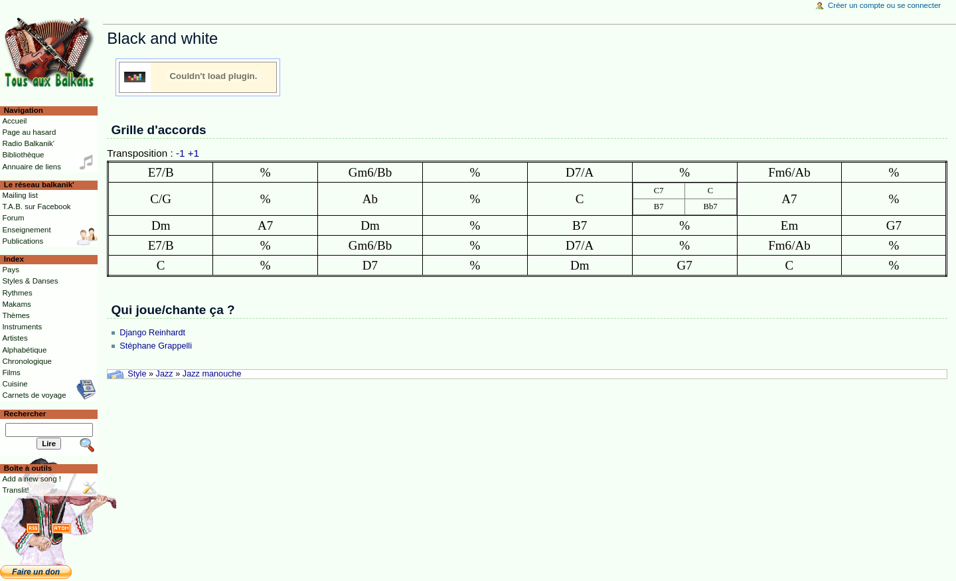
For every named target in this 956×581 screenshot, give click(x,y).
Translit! (15, 490)
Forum (13, 218)
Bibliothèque (23, 155)
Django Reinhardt (152, 332)
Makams (16, 304)
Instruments (22, 327)
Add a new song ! (31, 479)
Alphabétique (24, 350)
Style (136, 373)
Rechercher (25, 414)
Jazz (164, 373)
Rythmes (17, 293)
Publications (22, 241)
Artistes (14, 338)
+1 (193, 153)
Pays (10, 270)
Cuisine (14, 384)
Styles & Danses (30, 281)
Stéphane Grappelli (156, 346)
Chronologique (27, 361)
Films (11, 372)
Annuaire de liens (31, 167)
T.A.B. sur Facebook (36, 206)
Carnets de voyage (34, 395)
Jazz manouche (212, 373)
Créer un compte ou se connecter (884, 5)
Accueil (14, 121)
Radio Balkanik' (28, 143)
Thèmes (15, 315)
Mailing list (19, 195)
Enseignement (26, 230)
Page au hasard (29, 132)
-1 (180, 153)
